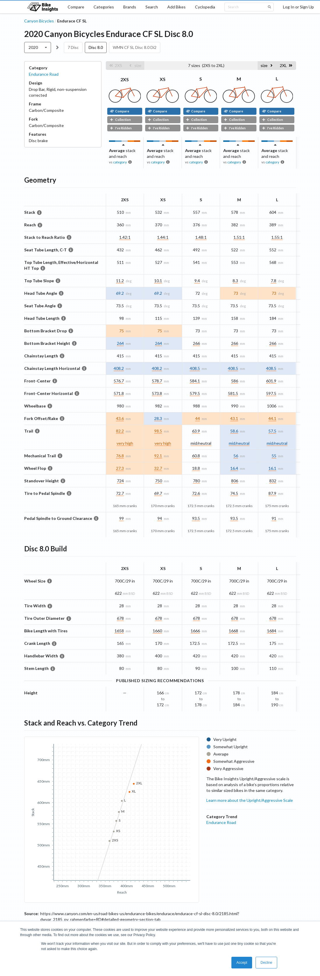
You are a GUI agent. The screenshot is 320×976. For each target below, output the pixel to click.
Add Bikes (176, 6)
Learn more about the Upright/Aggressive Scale (249, 800)
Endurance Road (44, 74)
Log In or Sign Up (298, 6)
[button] (115, 65)
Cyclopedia (205, 6)
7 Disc (73, 47)
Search (151, 6)
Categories (104, 6)
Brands (129, 6)
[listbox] (37, 47)
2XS (124, 79)
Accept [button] (241, 963)
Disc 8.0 (96, 47)
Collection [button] (120, 119)
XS (163, 79)
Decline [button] (266, 963)
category (120, 162)
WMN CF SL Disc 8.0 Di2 (135, 47)
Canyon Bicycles (39, 20)
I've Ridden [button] (121, 128)
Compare (76, 6)
